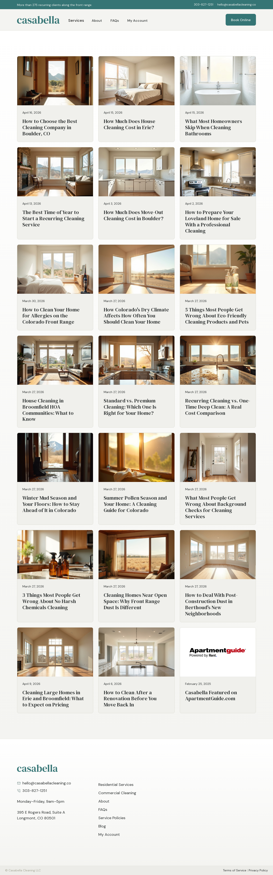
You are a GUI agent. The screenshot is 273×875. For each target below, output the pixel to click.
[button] (25, 4)
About (97, 20)
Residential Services (116, 784)
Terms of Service (234, 870)
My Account (137, 20)
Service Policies (111, 817)
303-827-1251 (203, 4)
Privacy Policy (258, 870)
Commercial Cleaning (117, 792)
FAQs (114, 20)
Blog (102, 826)
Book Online (241, 20)
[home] (38, 20)
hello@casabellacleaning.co (236, 4)
